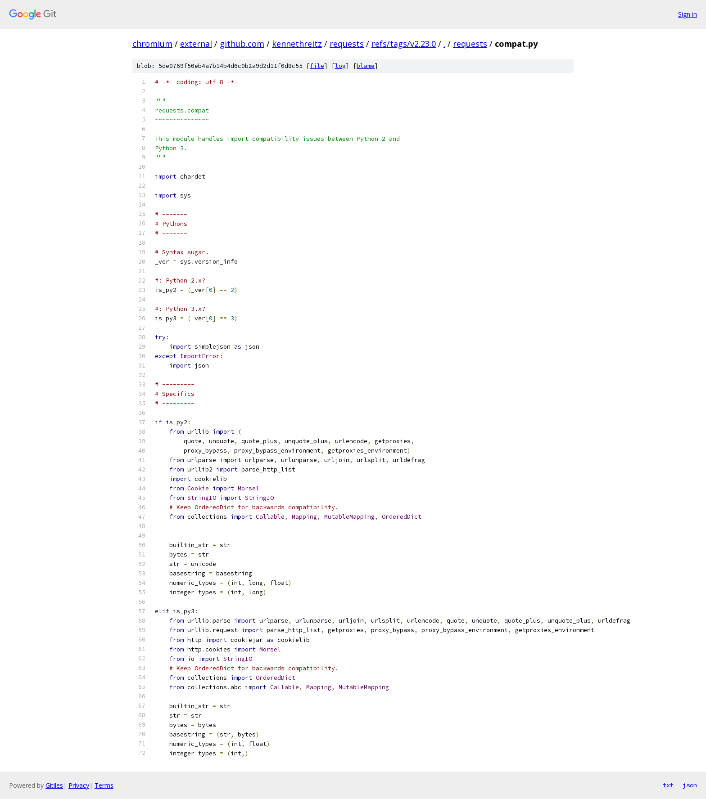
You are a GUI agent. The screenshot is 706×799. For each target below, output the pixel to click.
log (340, 66)
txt (668, 785)
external (196, 43)
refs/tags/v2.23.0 (403, 43)
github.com (242, 43)
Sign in (687, 14)
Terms (104, 785)
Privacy (78, 785)
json (690, 785)
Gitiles (54, 785)
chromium (152, 43)
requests (347, 43)
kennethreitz (297, 43)
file (317, 66)
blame (366, 66)
